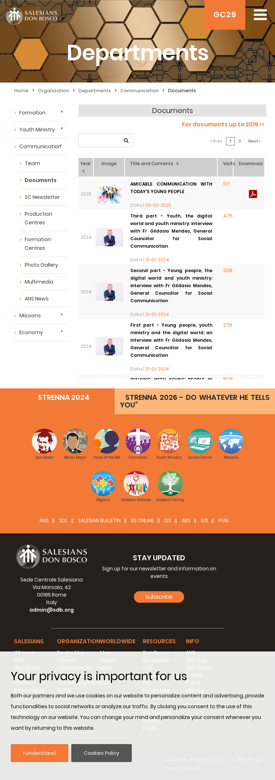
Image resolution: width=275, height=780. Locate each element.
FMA (223, 520)
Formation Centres (38, 244)
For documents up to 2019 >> (223, 124)
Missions (30, 315)
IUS (204, 520)
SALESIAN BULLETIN (99, 520)
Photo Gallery (41, 264)
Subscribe (159, 597)
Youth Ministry (37, 129)
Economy (31, 332)
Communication (40, 146)
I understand (39, 753)
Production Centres (38, 218)
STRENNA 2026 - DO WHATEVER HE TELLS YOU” (195, 401)
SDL (63, 520)
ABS (186, 520)
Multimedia (39, 281)
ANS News (37, 298)
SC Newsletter (42, 197)
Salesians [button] (29, 641)
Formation (32, 112)
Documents (41, 180)
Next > (254, 141)
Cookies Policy (101, 753)
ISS (167, 520)
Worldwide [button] (117, 641)
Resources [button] (159, 641)
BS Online (142, 520)
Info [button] (192, 641)
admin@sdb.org (51, 609)
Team (32, 163)
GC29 (224, 14)
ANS (44, 520)
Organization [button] (78, 641)
